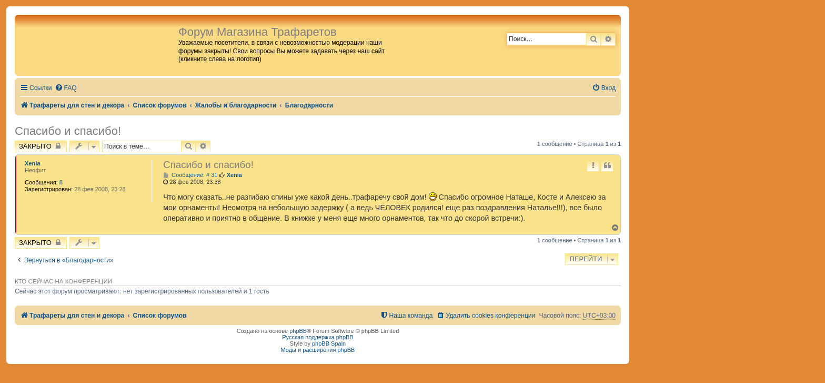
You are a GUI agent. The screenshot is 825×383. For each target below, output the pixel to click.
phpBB (298, 331)
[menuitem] (66, 88)
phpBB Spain (329, 343)
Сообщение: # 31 (190, 175)
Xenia (32, 163)
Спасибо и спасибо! (68, 131)
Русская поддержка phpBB (317, 337)
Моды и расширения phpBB (318, 350)
